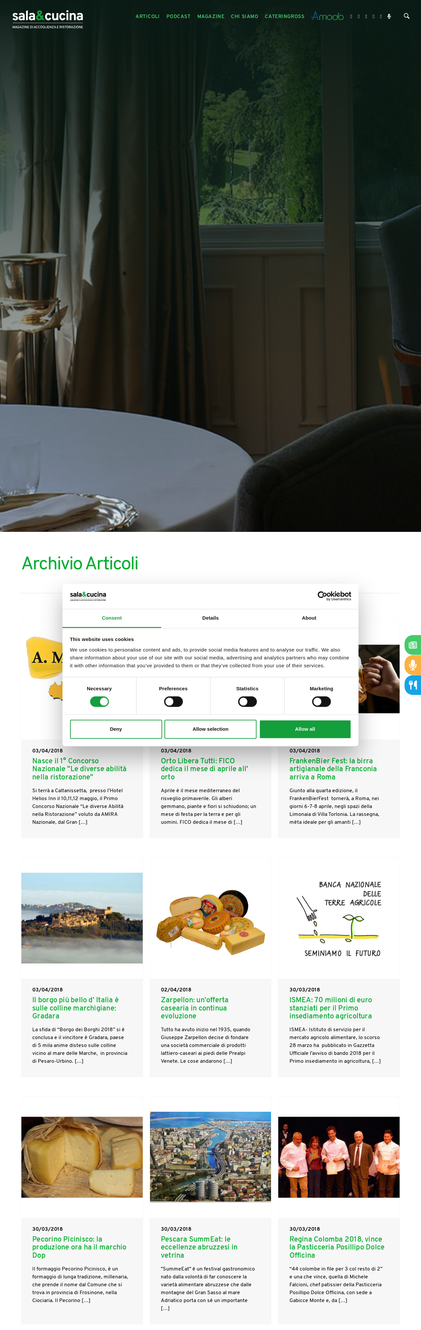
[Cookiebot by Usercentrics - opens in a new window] (322, 596)
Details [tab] (210, 618)
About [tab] (309, 618)
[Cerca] (406, 17)
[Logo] (48, 17)
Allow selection (210, 729)
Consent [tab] (112, 618)
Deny (116, 729)
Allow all (305, 729)
